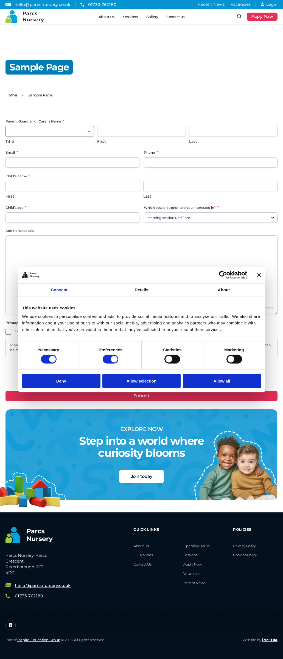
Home (11, 95)
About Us (106, 17)
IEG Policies (143, 555)
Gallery (152, 17)
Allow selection (141, 381)
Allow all (222, 381)
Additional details (19, 231)
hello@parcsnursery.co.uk (42, 4)
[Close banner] (259, 275)
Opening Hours (196, 546)
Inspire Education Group (38, 640)
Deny (61, 381)
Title (9, 141)
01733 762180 (102, 4)
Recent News (211, 4)
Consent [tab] (59, 289)
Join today (141, 476)
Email (11, 152)
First (101, 141)
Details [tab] (141, 289)
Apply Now (262, 16)
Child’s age (16, 207)
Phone (151, 152)
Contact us (175, 17)
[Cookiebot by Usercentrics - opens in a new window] (223, 275)
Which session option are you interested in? (181, 207)
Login (269, 4)
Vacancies (241, 4)
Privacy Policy (244, 546)
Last (193, 141)
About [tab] (224, 289)
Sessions (130, 17)
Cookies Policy (245, 555)
